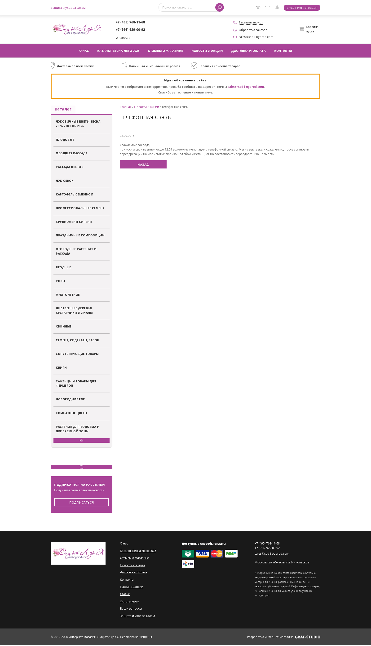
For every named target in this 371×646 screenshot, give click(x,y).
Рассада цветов (69, 168)
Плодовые (65, 140)
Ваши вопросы (131, 609)
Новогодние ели (70, 400)
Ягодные (63, 268)
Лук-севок (65, 181)
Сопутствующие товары (77, 355)
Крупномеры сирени (74, 223)
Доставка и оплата (248, 51)
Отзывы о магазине (165, 51)
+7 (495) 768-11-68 (130, 22)
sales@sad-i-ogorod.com (256, 37)
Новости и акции (207, 51)
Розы (60, 282)
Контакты (283, 51)
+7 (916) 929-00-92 (130, 29)
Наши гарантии (131, 587)
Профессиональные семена (80, 209)
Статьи (125, 595)
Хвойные (64, 327)
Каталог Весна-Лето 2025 (118, 51)
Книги (61, 368)
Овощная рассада (72, 154)
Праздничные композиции (80, 236)
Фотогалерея (129, 602)
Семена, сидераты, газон (77, 341)
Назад (143, 164)
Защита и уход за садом (68, 7)
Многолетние (68, 295)
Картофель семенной (74, 195)
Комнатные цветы (71, 414)
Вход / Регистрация (302, 7)
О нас (84, 51)
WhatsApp (123, 37)
